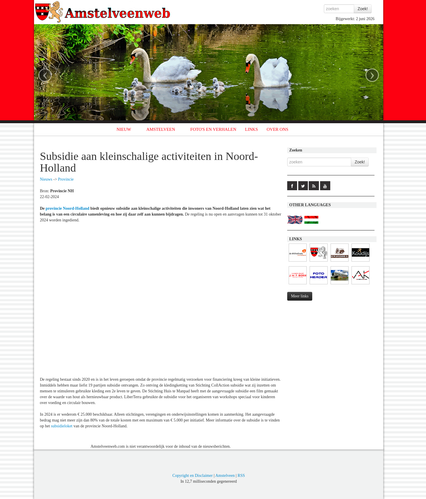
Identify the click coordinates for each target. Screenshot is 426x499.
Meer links (299, 296)
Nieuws (46, 179)
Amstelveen (225, 475)
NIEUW (124, 129)
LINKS (251, 129)
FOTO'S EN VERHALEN (213, 129)
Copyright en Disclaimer (192, 475)
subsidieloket (61, 426)
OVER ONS (277, 129)
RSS (241, 475)
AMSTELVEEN (160, 129)
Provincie (66, 179)
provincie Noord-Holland (67, 208)
